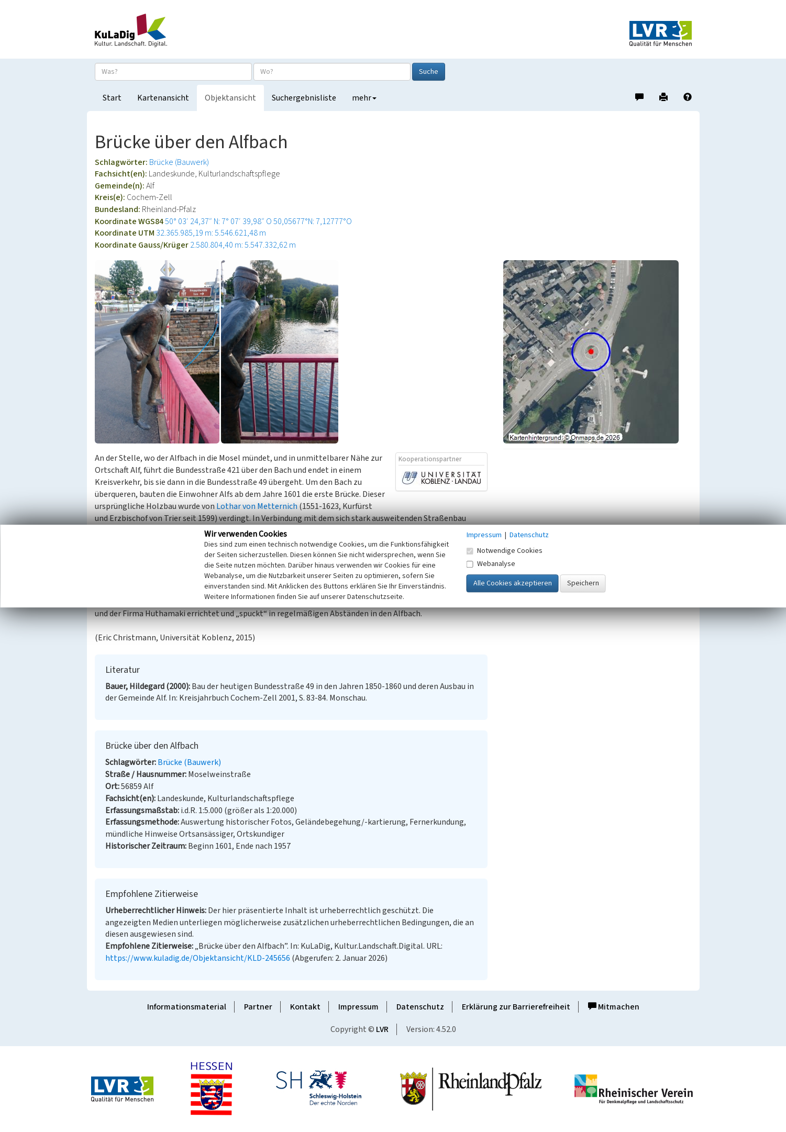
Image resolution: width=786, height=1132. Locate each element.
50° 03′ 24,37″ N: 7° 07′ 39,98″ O (218, 221)
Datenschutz (420, 1007)
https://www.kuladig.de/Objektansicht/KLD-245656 (197, 958)
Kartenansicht (163, 98)
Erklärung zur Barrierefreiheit (516, 1007)
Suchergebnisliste (304, 98)
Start (112, 98)
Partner (258, 1007)
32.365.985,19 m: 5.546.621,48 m (211, 233)
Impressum (358, 1007)
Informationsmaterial (186, 1007)
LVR (382, 1029)
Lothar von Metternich (256, 506)
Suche (428, 71)
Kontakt (305, 1007)
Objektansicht (230, 98)
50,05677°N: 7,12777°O (312, 221)
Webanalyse (491, 564)
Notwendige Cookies (505, 551)
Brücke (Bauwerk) (179, 162)
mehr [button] (364, 98)
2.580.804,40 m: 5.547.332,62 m (243, 245)
